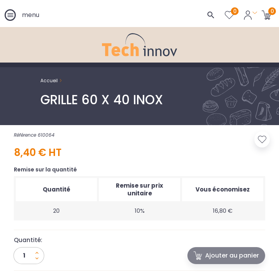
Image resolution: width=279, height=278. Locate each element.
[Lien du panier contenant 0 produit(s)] (266, 15)
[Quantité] (28, 255)
